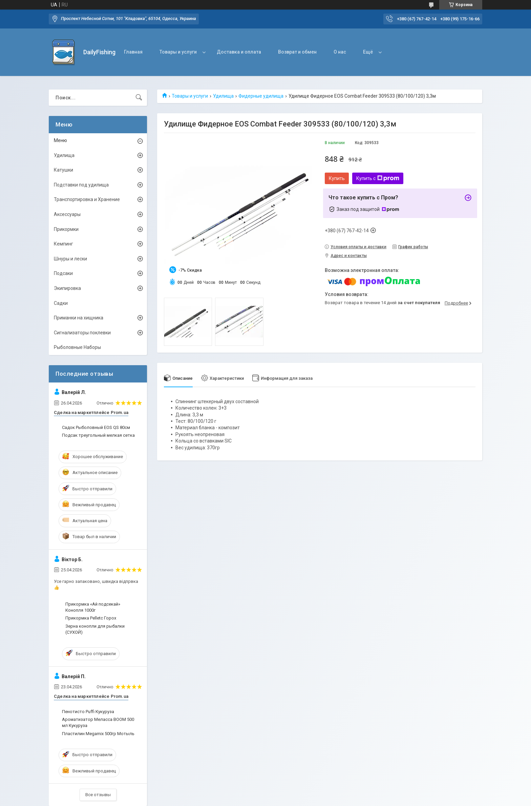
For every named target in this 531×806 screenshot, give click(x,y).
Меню (60, 140)
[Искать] (139, 98)
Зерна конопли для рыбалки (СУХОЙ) (95, 629)
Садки (61, 303)
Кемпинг (63, 244)
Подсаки (63, 273)
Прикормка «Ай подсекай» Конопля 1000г (92, 607)
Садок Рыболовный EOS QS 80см (96, 427)
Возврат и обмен (297, 52)
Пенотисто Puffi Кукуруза (88, 711)
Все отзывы (98, 794)
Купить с (377, 178)
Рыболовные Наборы (77, 347)
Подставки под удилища (81, 185)
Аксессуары (67, 214)
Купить (337, 178)
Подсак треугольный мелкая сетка (98, 435)
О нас (340, 52)
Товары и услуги (178, 52)
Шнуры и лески (70, 258)
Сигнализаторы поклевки (82, 332)
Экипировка (67, 288)
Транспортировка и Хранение (87, 199)
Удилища (223, 96)
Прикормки (66, 229)
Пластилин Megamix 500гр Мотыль (98, 733)
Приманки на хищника (78, 317)
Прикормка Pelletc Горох (90, 618)
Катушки (63, 170)
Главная (133, 52)
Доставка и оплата (239, 52)
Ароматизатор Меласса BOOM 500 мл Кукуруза (98, 722)
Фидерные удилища (260, 96)
